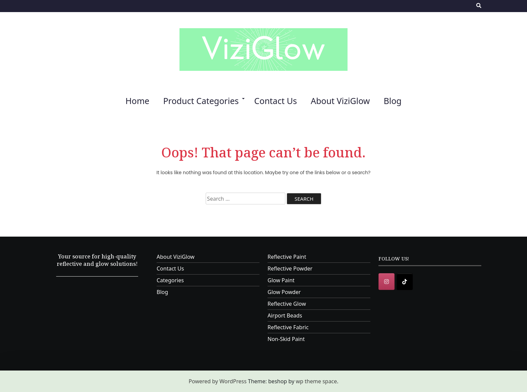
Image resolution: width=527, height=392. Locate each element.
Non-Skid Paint (286, 339)
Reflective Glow (287, 303)
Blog (392, 100)
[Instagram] (386, 281)
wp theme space (316, 381)
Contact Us (275, 100)
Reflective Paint (287, 256)
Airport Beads (285, 315)
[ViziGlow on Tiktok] (405, 281)
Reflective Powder (290, 268)
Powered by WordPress (217, 381)
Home (137, 100)
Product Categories (201, 100)
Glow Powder (284, 292)
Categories (170, 280)
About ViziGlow (340, 100)
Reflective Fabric (288, 327)
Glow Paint (281, 280)
